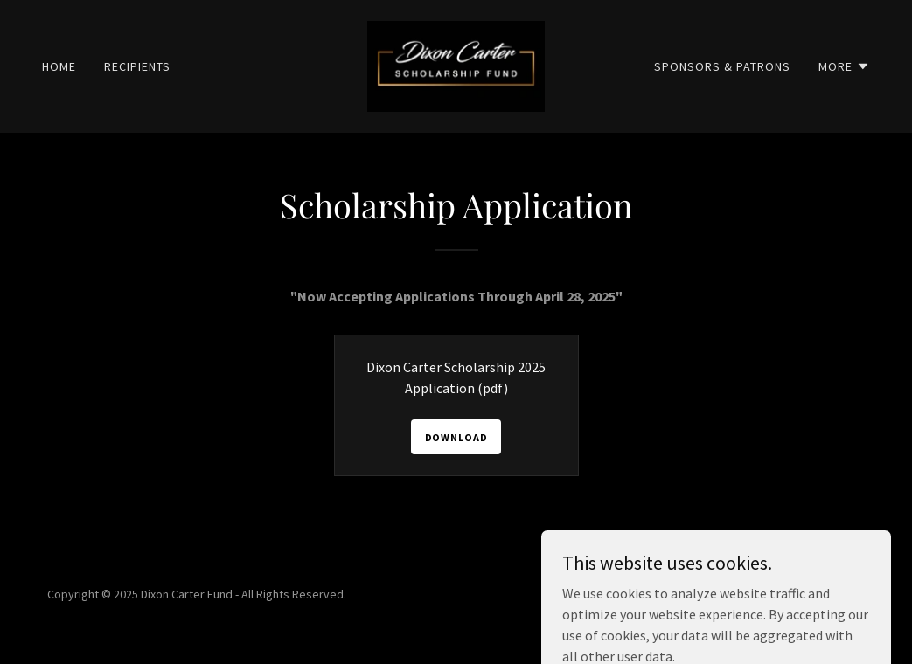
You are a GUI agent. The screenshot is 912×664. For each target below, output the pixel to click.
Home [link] (59, 66)
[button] (844, 66)
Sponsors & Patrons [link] (722, 66)
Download (456, 437)
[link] (456, 64)
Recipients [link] (137, 66)
